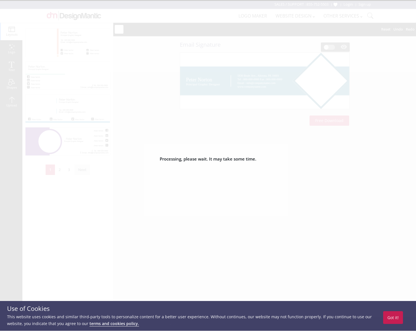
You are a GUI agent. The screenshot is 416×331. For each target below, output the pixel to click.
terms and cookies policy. (114, 323)
